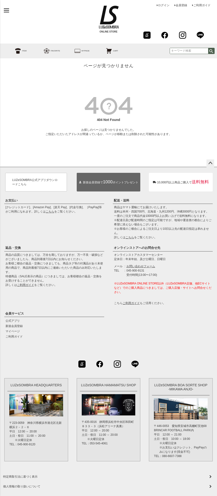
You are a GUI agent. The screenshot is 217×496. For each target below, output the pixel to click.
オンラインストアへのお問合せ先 (137, 248)
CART (106, 51)
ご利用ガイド (202, 5)
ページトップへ (210, 163)
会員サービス (14, 313)
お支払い (11, 200)
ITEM (15, 51)
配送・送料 (121, 200)
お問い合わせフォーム (140, 266)
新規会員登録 (14, 326)
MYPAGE (77, 51)
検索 (211, 51)
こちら (50, 211)
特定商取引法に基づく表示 (20, 476)
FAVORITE (46, 51)
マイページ (12, 331)
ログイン (163, 5)
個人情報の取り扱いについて (21, 486)
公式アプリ (12, 320)
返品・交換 (13, 248)
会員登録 (181, 5)
